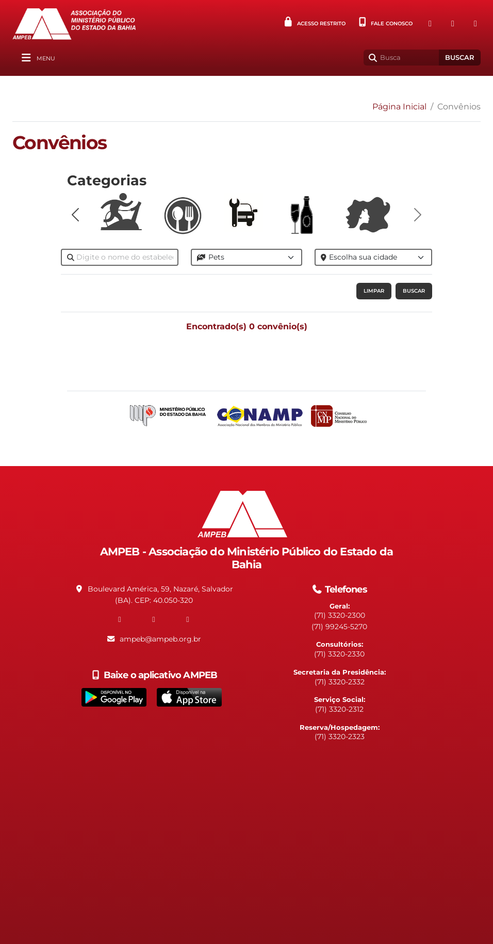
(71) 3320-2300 (339, 615)
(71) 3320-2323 (340, 736)
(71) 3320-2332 (340, 681)
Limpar (374, 290)
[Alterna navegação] (36, 58)
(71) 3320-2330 (339, 654)
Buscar (459, 57)
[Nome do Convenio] (119, 257)
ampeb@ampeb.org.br (160, 639)
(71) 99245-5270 (339, 626)
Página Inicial (399, 106)
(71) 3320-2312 (339, 709)
